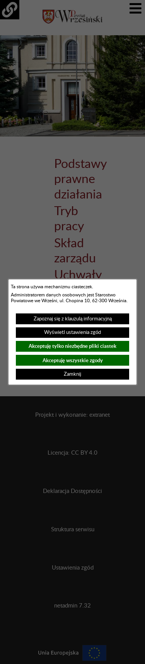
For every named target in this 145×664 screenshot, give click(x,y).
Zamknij (72, 374)
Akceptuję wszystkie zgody (73, 360)
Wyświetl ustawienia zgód (72, 332)
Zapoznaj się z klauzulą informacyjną (73, 319)
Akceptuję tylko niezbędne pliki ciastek (72, 346)
